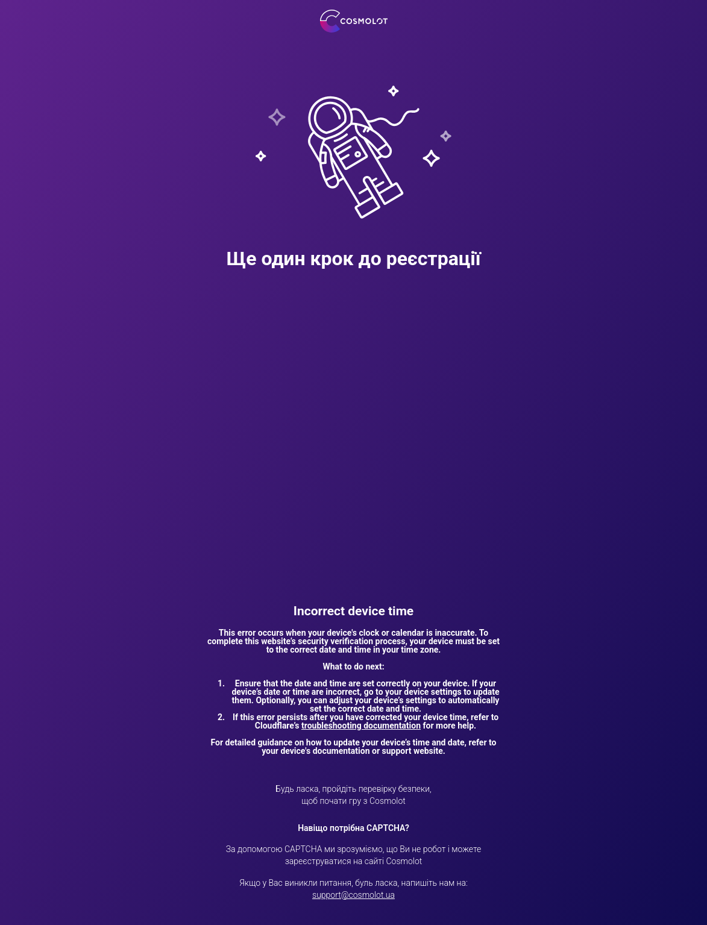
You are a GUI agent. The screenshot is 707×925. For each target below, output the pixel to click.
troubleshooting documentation (361, 725)
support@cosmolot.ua (353, 895)
